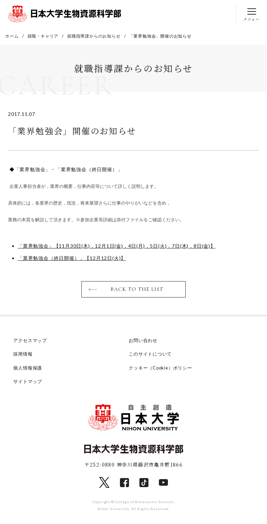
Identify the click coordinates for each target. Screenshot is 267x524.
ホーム (11, 36)
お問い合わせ (143, 340)
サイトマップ (27, 381)
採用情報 (22, 354)
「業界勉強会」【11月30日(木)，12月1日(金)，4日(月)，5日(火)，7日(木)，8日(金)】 (117, 246)
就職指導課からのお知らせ (94, 36)
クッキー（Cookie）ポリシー (161, 368)
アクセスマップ (30, 340)
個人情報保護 (27, 368)
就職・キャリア (43, 36)
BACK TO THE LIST (137, 289)
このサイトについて (150, 354)
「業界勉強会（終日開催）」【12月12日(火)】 (72, 258)
